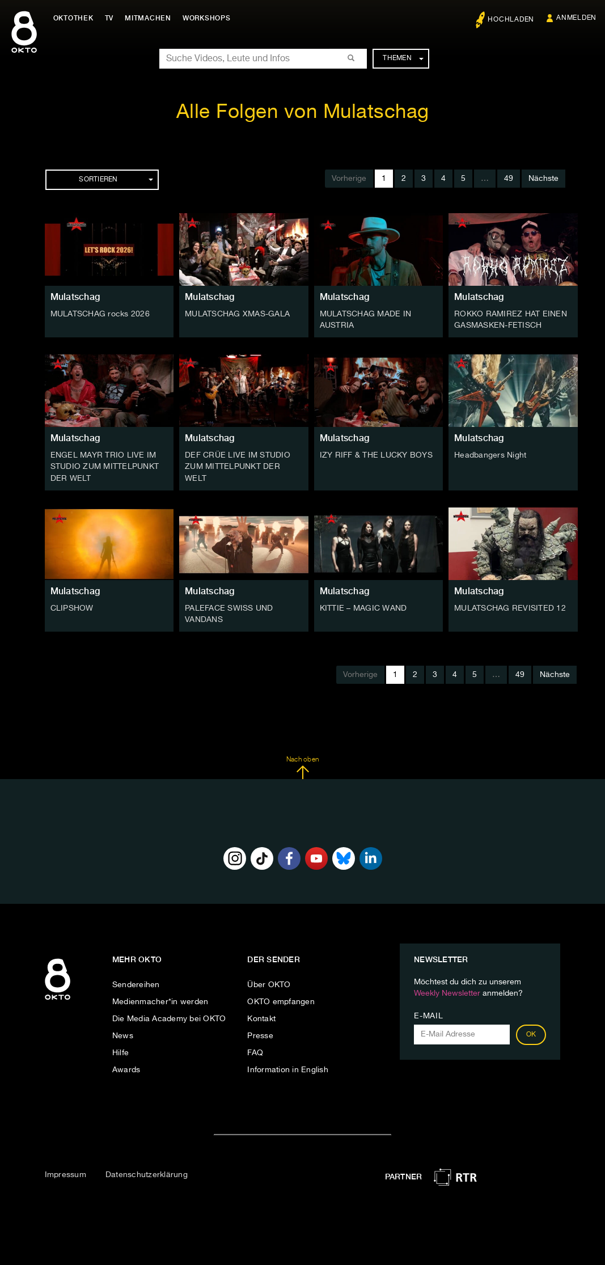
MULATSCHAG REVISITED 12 (510, 608)
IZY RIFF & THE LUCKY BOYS (376, 455)
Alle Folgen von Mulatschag (302, 112)
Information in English (287, 1069)
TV (110, 18)
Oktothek (74, 18)
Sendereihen (136, 984)
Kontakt (261, 1018)
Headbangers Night (490, 455)
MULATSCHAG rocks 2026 (100, 314)
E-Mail (428, 1015)
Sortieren (116, 179)
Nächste (543, 179)
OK (531, 1034)
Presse (260, 1035)
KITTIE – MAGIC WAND (363, 608)
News (122, 1035)
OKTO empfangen (281, 1001)
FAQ (255, 1052)
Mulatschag (75, 296)
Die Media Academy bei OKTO (169, 1018)
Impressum (65, 1174)
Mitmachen (149, 18)
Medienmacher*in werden (160, 1001)
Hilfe (120, 1052)
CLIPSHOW (72, 608)
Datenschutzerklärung (146, 1174)
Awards (126, 1069)
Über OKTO (268, 984)
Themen (403, 58)
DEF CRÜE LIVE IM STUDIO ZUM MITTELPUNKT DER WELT (237, 466)
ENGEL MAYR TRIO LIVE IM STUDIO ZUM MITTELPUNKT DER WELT (104, 466)
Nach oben (302, 767)
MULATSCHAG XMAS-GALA (237, 314)
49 (508, 179)
